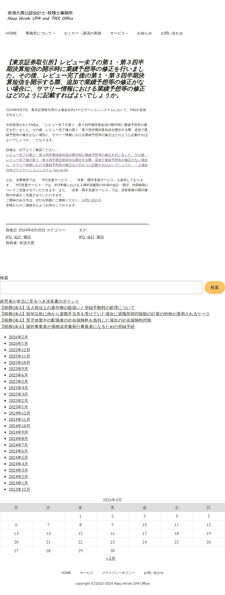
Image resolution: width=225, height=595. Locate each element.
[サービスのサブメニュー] (127, 33)
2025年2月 (18, 400)
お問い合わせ (92, 200)
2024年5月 (18, 457)
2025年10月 (19, 362)
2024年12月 (19, 413)
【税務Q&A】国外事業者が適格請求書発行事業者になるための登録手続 (67, 326)
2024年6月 (18, 451)
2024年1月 (18, 483)
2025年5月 (18, 381)
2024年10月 (19, 426)
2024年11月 (19, 419)
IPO (9, 237)
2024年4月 (18, 464)
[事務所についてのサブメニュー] (54, 33)
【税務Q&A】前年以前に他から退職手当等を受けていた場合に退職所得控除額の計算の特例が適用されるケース (105, 314)
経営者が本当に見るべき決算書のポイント (39, 301)
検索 (4, 278)
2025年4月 (18, 388)
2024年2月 (18, 476)
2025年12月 (19, 350)
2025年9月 (18, 369)
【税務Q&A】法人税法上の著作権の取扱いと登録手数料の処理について (67, 307)
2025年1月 (18, 407)
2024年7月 (18, 445)
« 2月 (111, 558)
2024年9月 (18, 432)
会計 (17, 237)
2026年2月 (18, 337)
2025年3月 (18, 394)
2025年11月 (19, 356)
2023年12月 (19, 489)
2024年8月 (18, 438)
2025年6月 (18, 375)
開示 (27, 237)
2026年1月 (18, 343)
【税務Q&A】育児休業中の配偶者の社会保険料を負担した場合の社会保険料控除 (75, 320)
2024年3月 (18, 470)
